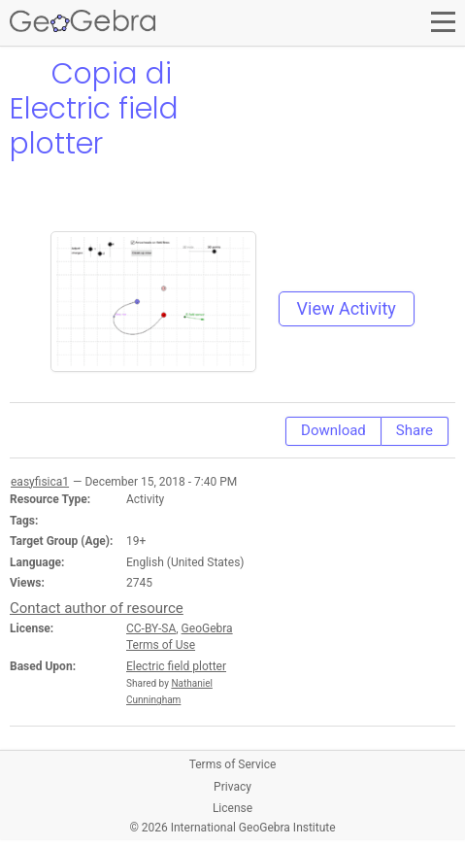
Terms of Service (233, 764)
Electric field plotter (176, 666)
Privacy (232, 787)
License (232, 808)
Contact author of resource (96, 608)
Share (414, 430)
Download (333, 430)
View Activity (346, 308)
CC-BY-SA (151, 628)
